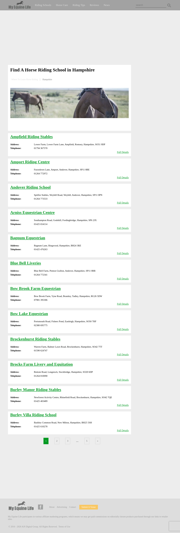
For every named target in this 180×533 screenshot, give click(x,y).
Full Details (123, 152)
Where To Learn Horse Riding (24, 79)
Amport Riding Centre (30, 162)
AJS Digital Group (30, 526)
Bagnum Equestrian (27, 238)
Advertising (62, 507)
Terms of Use (64, 526)
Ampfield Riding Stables (31, 136)
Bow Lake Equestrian (29, 313)
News (107, 5)
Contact (72, 507)
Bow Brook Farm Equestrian (35, 288)
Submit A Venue (88, 507)
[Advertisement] (90, 38)
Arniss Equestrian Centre (32, 212)
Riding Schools (43, 5)
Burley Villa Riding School (33, 415)
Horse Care (62, 5)
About (52, 507)
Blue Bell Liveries (25, 263)
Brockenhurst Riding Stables (35, 339)
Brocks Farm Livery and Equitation (41, 364)
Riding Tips (79, 5)
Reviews (94, 5)
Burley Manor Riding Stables (35, 389)
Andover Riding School (30, 187)
